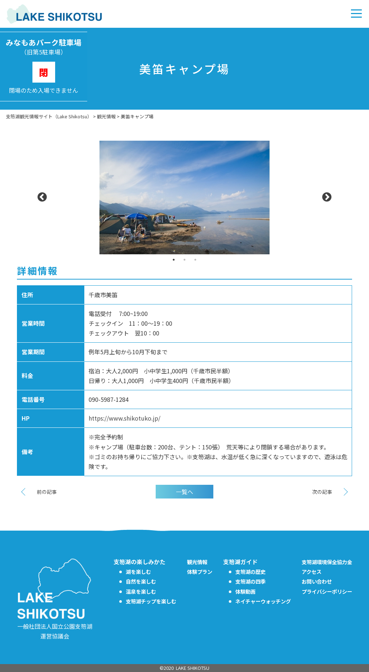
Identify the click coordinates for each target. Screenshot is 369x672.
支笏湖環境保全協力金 (327, 562)
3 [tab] (195, 259)
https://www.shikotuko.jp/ (124, 418)
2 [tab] (184, 259)
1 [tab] (173, 259)
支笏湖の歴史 (250, 571)
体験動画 (245, 591)
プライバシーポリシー (327, 591)
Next (326, 197)
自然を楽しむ (141, 581)
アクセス (311, 571)
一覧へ (184, 491)
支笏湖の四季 (250, 581)
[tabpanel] (184, 197)
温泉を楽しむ (141, 591)
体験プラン (199, 571)
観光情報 (197, 562)
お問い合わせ (317, 581)
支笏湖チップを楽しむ (151, 601)
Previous (42, 197)
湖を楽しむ (138, 571)
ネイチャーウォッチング (263, 601)
